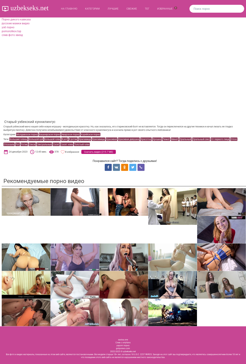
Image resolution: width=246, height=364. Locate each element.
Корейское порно (90, 134)
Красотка (146, 139)
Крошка (157, 139)
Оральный (185, 139)
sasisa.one (123, 339)
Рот (18, 144)
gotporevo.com (123, 348)
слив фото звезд (12, 35)
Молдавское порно (27, 134)
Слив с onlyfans (123, 342)
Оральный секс (201, 139)
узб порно (8, 27)
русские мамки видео (16, 23)
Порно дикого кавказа (16, 19)
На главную (69, 8)
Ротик (24, 144)
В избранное (72, 151)
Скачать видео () (98, 151)
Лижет (166, 139)
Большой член (52, 139)
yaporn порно (123, 345)
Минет (174, 139)
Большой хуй (36, 139)
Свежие (131, 8)
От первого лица (220, 139)
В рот (64, 139)
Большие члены (18, 139)
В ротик (73, 139)
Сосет (56, 144)
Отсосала (9, 144)
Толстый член (82, 144)
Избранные (167, 8)
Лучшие (113, 8)
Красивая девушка (128, 139)
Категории (92, 8)
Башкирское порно (49, 134)
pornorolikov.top (11, 31)
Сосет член (67, 144)
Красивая (111, 139)
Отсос (234, 139)
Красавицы (98, 139)
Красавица (85, 139)
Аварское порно (71, 134)
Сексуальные (44, 144)
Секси (32, 144)
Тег (147, 8)
